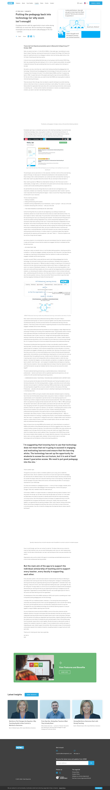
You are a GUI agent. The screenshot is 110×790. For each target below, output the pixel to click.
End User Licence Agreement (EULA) (81, 778)
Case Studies (30, 3)
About (23, 3)
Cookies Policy (76, 774)
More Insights (31, 694)
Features (18, 3)
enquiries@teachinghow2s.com (64, 753)
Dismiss (98, 788)
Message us (77, 753)
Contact (52, 3)
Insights (37, 3)
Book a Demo (96, 3)
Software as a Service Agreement (80, 776)
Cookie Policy (62, 788)
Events (46, 3)
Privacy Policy (75, 772)
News (41, 3)
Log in (79, 3)
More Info (64, 672)
